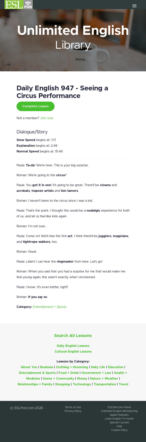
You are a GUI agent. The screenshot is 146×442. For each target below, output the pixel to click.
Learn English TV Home (119, 418)
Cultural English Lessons (73, 351)
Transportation (105, 384)
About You (29, 367)
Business (46, 367)
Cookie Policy (119, 430)
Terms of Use (73, 407)
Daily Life (98, 367)
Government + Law (96, 372)
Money (82, 378)
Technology (82, 384)
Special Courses (119, 422)
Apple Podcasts (119, 415)
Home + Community (58, 378)
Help (119, 426)
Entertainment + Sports (49, 306)
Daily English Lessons (73, 345)
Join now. (47, 118)
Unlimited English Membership (119, 411)
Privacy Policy (73, 411)
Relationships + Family (35, 384)
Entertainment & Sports (37, 372)
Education (115, 367)
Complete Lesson (35, 106)
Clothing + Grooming (72, 367)
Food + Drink (69, 372)
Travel (123, 384)
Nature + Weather (104, 378)
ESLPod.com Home (119, 407)
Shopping (62, 384)
